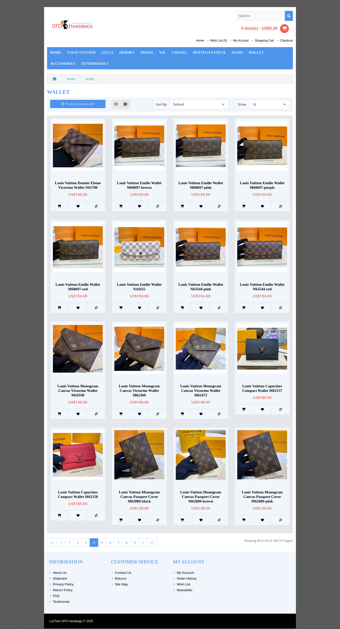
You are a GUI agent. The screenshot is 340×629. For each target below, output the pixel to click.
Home (200, 40)
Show (242, 104)
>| (152, 542)
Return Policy (63, 590)
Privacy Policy (63, 584)
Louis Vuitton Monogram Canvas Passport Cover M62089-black (139, 496)
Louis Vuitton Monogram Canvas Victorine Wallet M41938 (77, 390)
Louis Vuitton (81, 52)
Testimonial (61, 602)
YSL (162, 52)
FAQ (56, 596)
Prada (147, 52)
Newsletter (184, 590)
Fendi (237, 52)
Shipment (60, 578)
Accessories (62, 64)
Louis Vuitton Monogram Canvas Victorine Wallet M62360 (139, 390)
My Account (185, 573)
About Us (59, 573)
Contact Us (123, 573)
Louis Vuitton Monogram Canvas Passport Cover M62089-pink (262, 496)
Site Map (121, 584)
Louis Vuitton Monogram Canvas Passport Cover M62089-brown (200, 496)
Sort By (161, 104)
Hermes (127, 52)
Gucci (107, 52)
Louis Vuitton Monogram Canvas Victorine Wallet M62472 (200, 390)
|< (52, 542)
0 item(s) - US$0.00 (265, 28)
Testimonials (94, 64)
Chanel (179, 52)
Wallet (256, 52)
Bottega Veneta (209, 52)
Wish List (183, 584)
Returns (120, 578)
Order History (186, 578)
